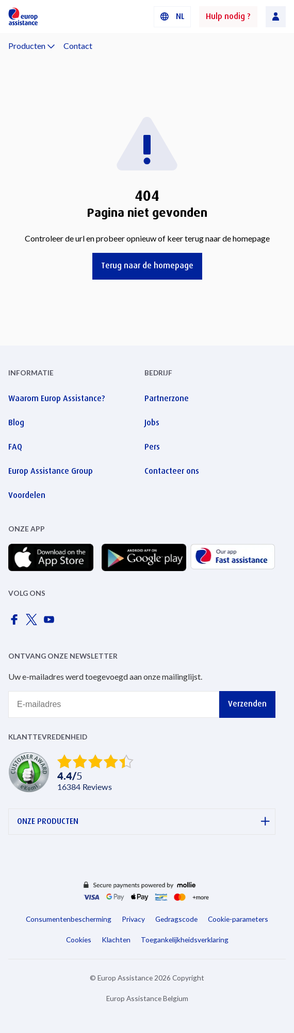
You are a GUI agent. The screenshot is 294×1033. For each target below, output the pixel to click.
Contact (77, 45)
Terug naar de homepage (147, 265)
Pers (152, 447)
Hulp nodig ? (228, 16)
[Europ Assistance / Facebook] (16, 622)
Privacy (133, 919)
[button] (172, 16)
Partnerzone (166, 398)
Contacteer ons (171, 471)
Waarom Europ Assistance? (56, 398)
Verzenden (247, 704)
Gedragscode (176, 919)
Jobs (151, 422)
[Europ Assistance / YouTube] (51, 622)
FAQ (15, 447)
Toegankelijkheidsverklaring (184, 939)
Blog (16, 422)
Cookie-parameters (238, 919)
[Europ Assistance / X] (33, 622)
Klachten (116, 939)
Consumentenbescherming (68, 919)
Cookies (78, 939)
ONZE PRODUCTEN (143, 822)
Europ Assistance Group (50, 471)
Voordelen (26, 495)
